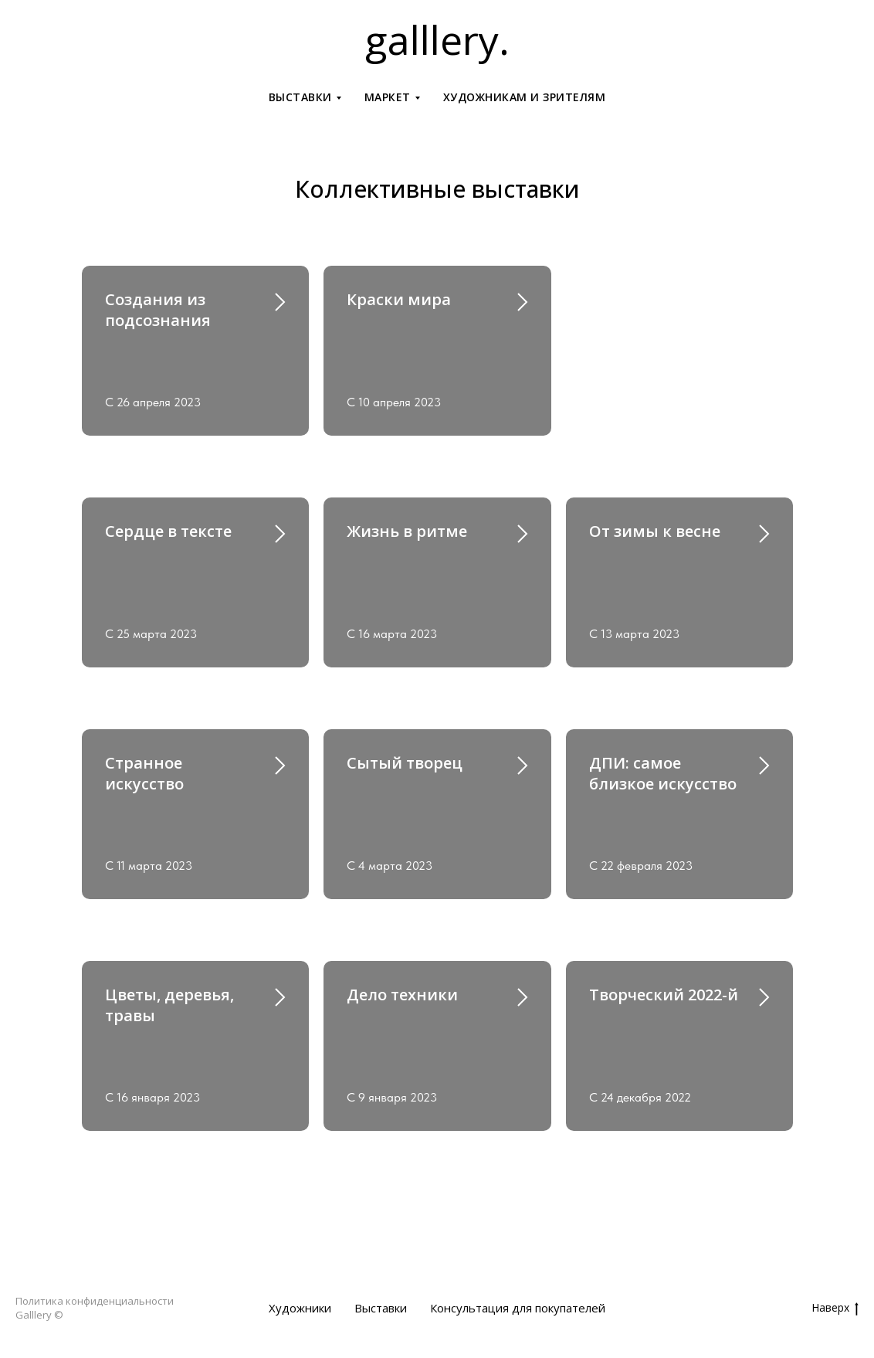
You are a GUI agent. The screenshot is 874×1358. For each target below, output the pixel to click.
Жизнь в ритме (407, 531)
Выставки (380, 1308)
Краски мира (399, 299)
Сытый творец (404, 762)
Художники (300, 1308)
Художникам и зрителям (524, 97)
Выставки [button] (300, 97)
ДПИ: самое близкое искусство (663, 773)
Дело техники (402, 994)
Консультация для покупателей (517, 1308)
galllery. (437, 39)
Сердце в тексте (168, 531)
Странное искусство (144, 773)
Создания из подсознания (158, 310)
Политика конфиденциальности (94, 1301)
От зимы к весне (654, 531)
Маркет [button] (387, 97)
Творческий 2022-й (663, 994)
